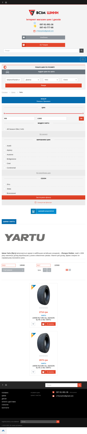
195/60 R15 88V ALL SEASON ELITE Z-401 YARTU (43, 366)
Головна (5, 393)
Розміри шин (35, 392)
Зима (9, 189)
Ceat (9, 163)
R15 (3, 265)
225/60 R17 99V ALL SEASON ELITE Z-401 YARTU (43, 319)
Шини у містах (36, 395)
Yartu (51, 80)
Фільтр (43, 100)
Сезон (70, 80)
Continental (11, 168)
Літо (8, 184)
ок (58, 421)
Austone (10, 155)
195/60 (22, 265)
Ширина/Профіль (13, 80)
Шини (4, 396)
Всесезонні (11, 193)
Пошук (43, 85)
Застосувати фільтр (43, 197)
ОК (81, 119)
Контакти (5, 408)
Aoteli (9, 146)
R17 (38, 265)
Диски (4, 399)
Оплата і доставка (9, 402)
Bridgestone (11, 159)
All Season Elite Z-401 (15, 129)
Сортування (13, 270)
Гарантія (5, 405)
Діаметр (32, 80)
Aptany (9, 150)
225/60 (57, 265)
